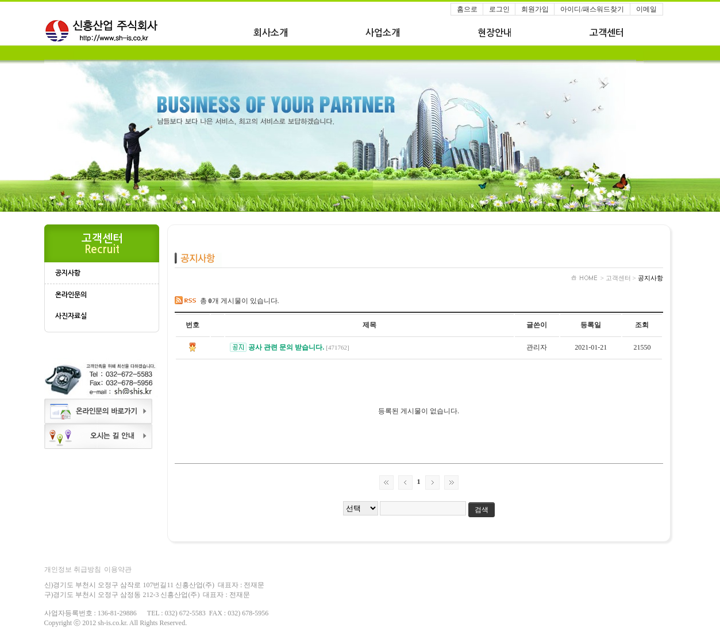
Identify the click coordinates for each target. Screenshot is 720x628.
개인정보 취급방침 (72, 569)
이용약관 (118, 569)
